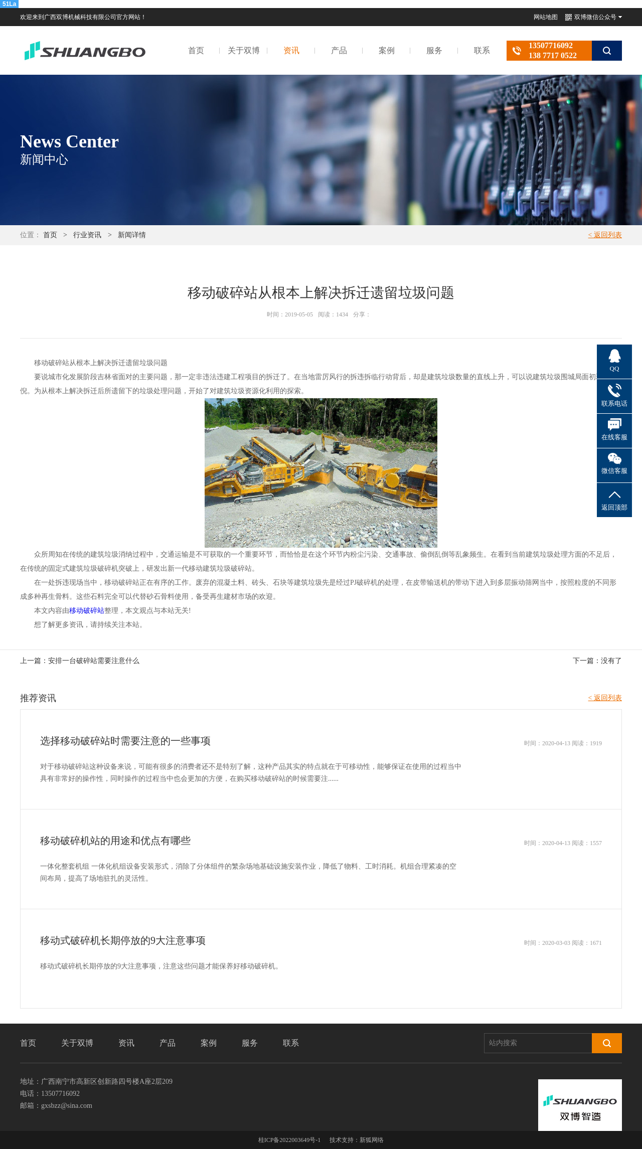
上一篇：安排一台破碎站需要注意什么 (79, 661)
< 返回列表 (605, 235)
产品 (339, 50)
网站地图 (546, 17)
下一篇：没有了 (597, 661)
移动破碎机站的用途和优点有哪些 (115, 840)
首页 (196, 50)
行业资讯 (87, 235)
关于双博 (244, 50)
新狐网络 (372, 1139)
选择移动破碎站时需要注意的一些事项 (125, 740)
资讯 (291, 50)
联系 (482, 50)
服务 (434, 50)
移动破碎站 (86, 610)
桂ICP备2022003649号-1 (289, 1139)
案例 (387, 50)
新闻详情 (132, 235)
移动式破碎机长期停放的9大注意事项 (123, 940)
